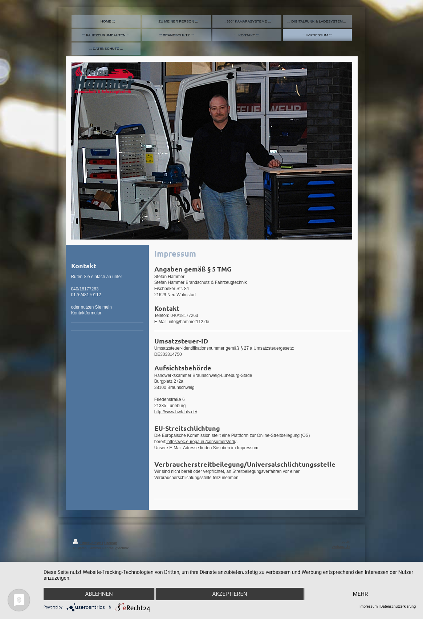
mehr (360, 594)
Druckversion (87, 543)
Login (346, 541)
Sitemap (110, 543)
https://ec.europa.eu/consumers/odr (200, 441)
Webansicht (341, 546)
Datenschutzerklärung (398, 606)
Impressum (368, 606)
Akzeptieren (229, 594)
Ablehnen (99, 594)
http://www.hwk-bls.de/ (175, 411)
